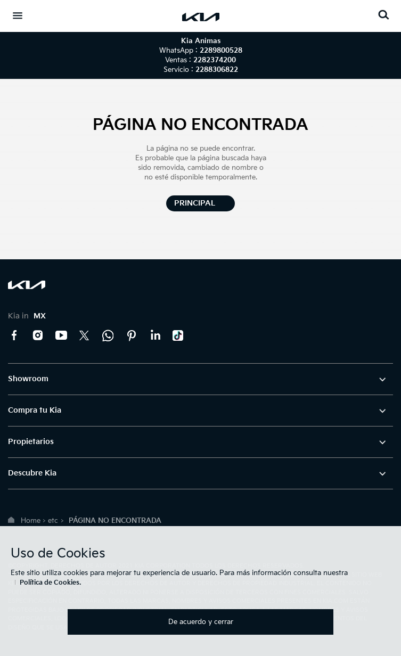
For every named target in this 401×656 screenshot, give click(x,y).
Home (30, 520)
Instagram (37, 335)
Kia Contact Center (108, 335)
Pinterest (131, 335)
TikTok (178, 335)
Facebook (14, 335)
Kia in (27, 316)
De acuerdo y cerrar (200, 622)
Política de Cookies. (50, 583)
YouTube (61, 335)
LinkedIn (155, 335)
